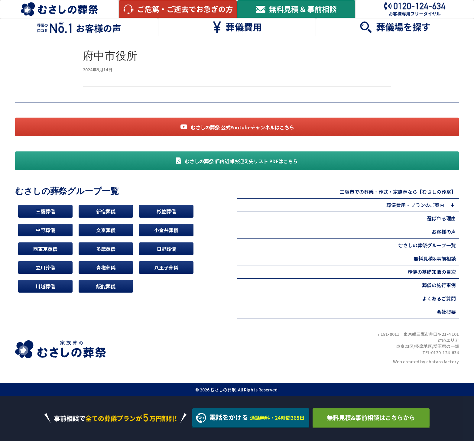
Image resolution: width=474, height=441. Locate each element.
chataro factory (442, 361)
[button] (452, 205)
